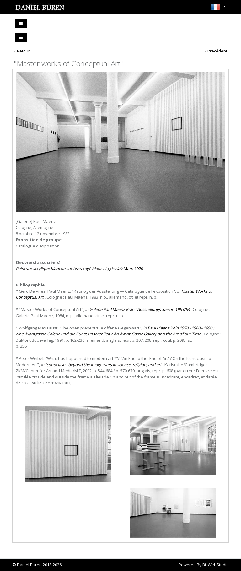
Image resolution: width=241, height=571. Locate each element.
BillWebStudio (215, 565)
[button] (218, 9)
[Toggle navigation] (21, 23)
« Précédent (215, 51)
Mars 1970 (79, 268)
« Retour (22, 51)
